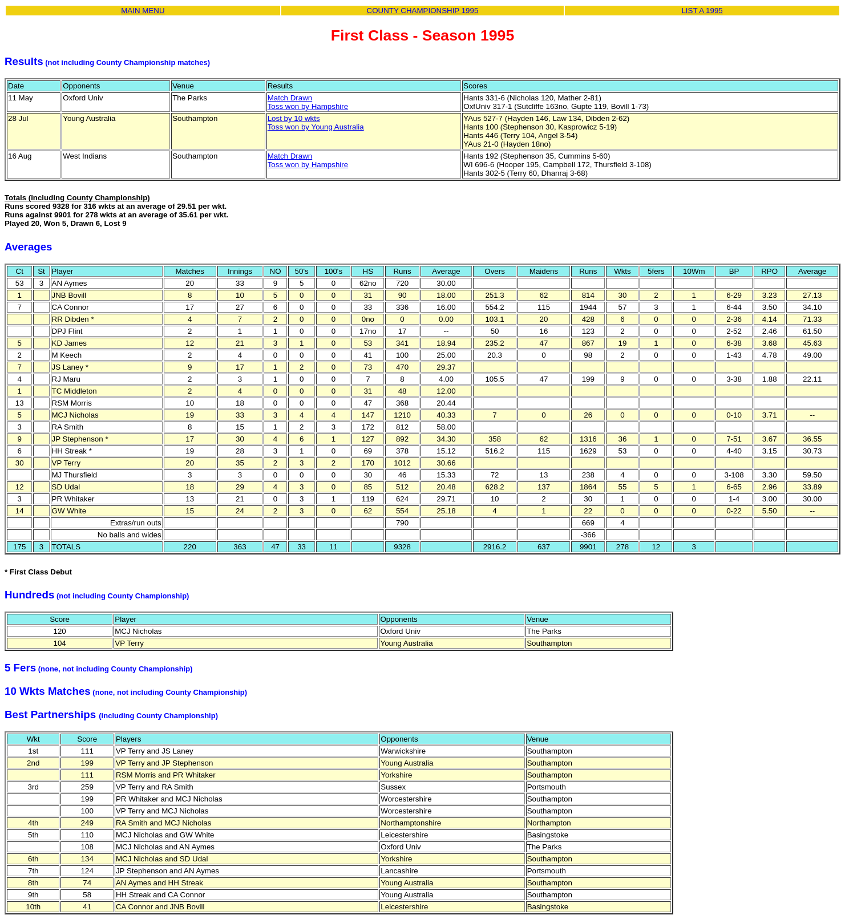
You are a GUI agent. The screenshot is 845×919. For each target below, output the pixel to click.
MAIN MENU (142, 10)
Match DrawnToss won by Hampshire (308, 102)
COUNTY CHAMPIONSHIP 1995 (423, 10)
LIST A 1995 (701, 10)
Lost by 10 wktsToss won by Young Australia (316, 122)
